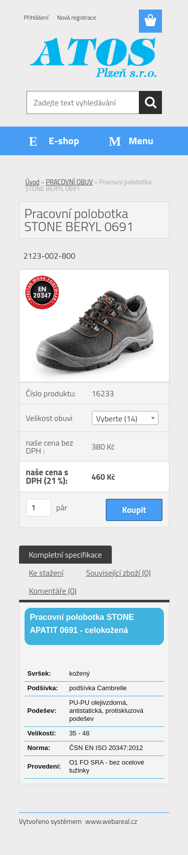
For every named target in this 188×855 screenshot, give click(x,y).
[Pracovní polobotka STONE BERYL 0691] (94, 274)
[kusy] (38, 507)
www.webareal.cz (111, 821)
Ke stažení (46, 573)
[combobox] (125, 418)
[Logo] (94, 59)
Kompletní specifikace (65, 555)
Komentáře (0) (53, 591)
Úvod (33, 182)
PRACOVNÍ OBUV (69, 182)
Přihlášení (36, 17)
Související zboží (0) (118, 573)
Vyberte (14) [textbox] (117, 418)
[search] (150, 102)
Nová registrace (76, 17)
